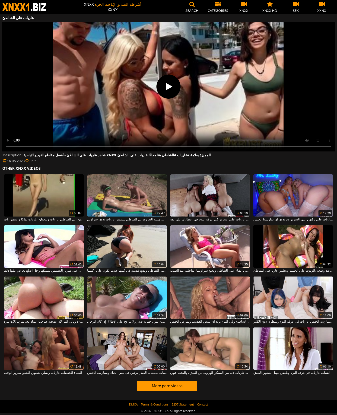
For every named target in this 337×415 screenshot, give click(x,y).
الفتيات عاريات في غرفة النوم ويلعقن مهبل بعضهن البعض (291, 373)
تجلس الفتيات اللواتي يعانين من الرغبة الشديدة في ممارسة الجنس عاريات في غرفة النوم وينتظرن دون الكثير (293, 322)
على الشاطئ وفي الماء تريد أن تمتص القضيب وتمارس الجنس (210, 322)
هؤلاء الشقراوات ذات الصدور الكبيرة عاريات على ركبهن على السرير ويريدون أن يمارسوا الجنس (293, 219)
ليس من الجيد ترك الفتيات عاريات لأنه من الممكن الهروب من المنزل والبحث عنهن (210, 373)
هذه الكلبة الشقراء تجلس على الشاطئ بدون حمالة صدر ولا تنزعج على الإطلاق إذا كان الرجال (127, 322)
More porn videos (167, 385)
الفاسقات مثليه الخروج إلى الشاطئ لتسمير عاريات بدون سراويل (127, 219)
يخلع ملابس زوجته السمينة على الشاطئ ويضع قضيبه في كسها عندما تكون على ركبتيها (127, 271)
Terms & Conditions (154, 404)
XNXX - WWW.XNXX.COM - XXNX (24, 7)
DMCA (133, 404)
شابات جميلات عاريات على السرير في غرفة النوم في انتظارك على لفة (210, 219)
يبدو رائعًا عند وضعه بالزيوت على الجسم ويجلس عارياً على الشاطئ (293, 271)
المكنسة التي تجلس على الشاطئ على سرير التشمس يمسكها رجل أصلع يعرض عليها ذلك (44, 271)
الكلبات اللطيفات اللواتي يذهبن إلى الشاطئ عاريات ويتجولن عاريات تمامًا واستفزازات (44, 219)
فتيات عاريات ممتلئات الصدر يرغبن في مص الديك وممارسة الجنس (127, 373)
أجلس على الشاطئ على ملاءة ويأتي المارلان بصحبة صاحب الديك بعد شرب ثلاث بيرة (44, 322)
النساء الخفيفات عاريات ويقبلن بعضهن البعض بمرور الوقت (43, 373)
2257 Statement (183, 404)
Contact (202, 404)
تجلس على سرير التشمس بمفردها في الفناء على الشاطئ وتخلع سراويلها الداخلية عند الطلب (210, 271)
